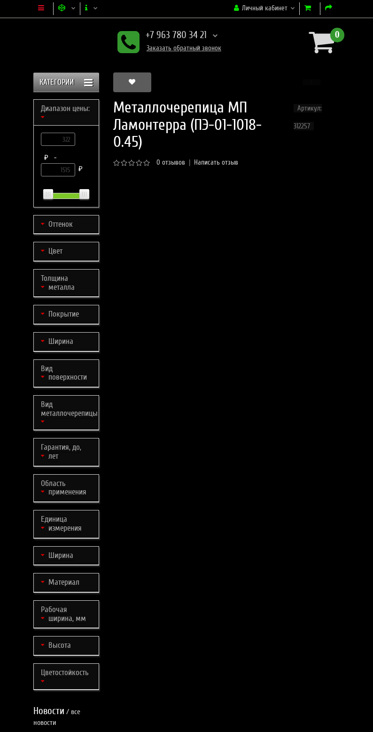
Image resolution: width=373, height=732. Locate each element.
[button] (311, 82)
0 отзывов (170, 162)
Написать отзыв (216, 162)
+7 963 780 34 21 (167, 36)
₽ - (52, 157)
